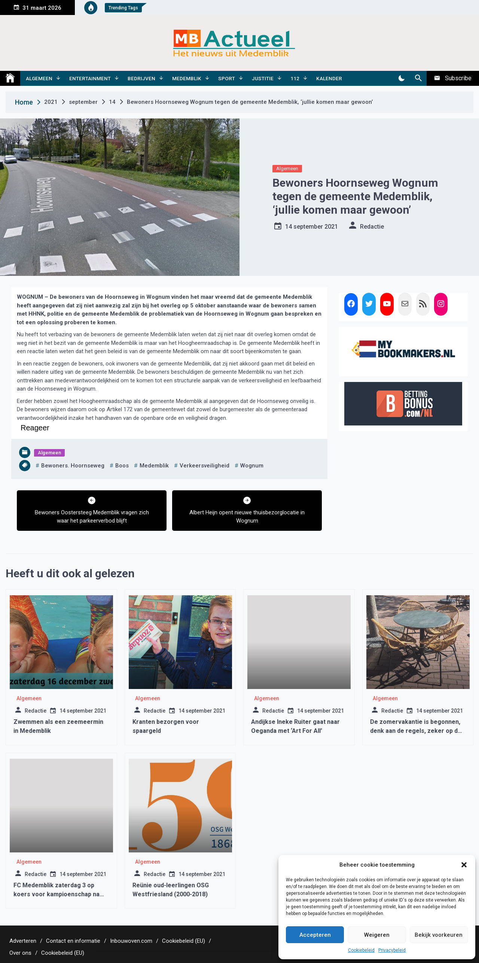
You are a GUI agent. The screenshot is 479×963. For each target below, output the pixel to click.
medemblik (154, 465)
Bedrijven (141, 78)
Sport (226, 78)
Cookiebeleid (361, 950)
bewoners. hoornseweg (72, 465)
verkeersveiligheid (204, 465)
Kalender (329, 78)
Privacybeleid (392, 950)
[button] (464, 865)
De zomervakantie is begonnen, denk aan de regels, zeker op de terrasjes (415, 730)
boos (122, 465)
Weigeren (377, 935)
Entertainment (90, 78)
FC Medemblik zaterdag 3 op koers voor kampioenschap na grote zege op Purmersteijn (56, 894)
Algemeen (39, 78)
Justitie (263, 78)
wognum (251, 465)
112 (294, 78)
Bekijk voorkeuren (439, 935)
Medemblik (186, 78)
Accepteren (315, 935)
